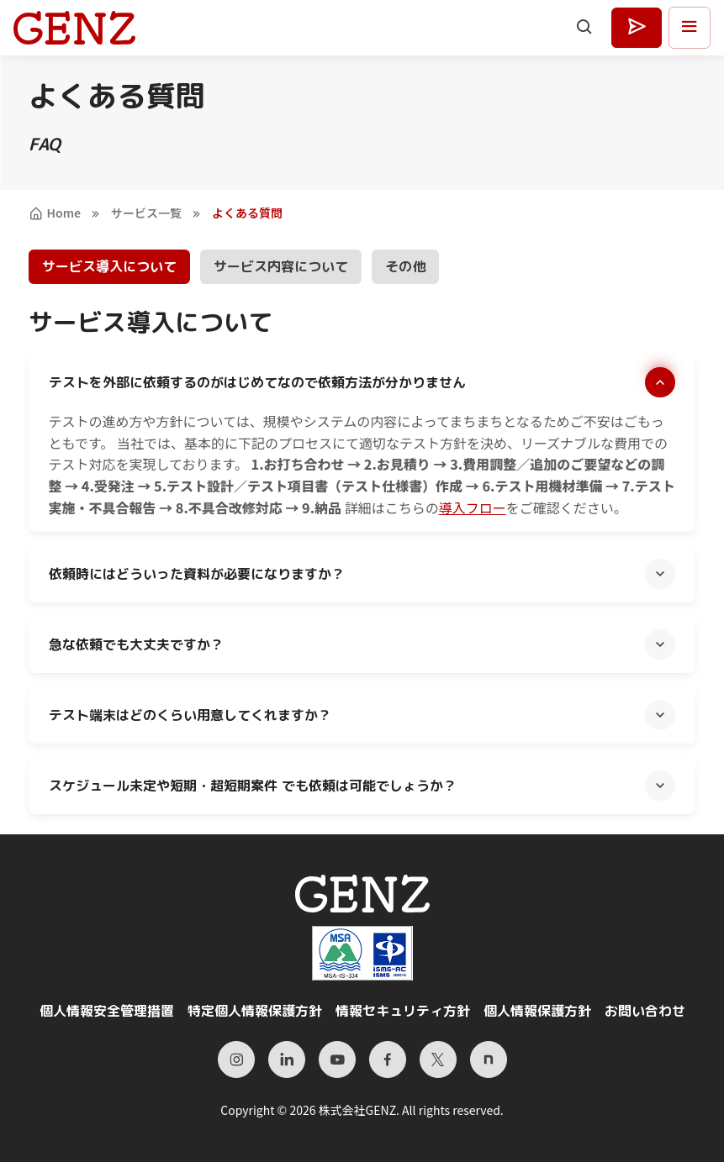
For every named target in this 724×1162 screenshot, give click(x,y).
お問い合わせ (645, 1011)
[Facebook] (387, 1059)
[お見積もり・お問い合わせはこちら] (636, 28)
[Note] (488, 1059)
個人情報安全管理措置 (107, 1011)
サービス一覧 (146, 212)
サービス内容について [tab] (281, 266)
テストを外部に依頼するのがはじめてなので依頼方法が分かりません (257, 382)
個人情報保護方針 (537, 1011)
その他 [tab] (405, 266)
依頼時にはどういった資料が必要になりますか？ (197, 574)
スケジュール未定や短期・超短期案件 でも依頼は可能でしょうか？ (253, 785)
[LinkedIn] (286, 1059)
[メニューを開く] (690, 28)
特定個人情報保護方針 (255, 1011)
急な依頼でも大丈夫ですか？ (136, 644)
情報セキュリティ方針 (403, 1011)
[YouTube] (337, 1059)
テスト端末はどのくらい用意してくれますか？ (190, 715)
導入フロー (472, 507)
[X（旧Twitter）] (438, 1059)
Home (55, 212)
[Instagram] (236, 1059)
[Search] (585, 27)
